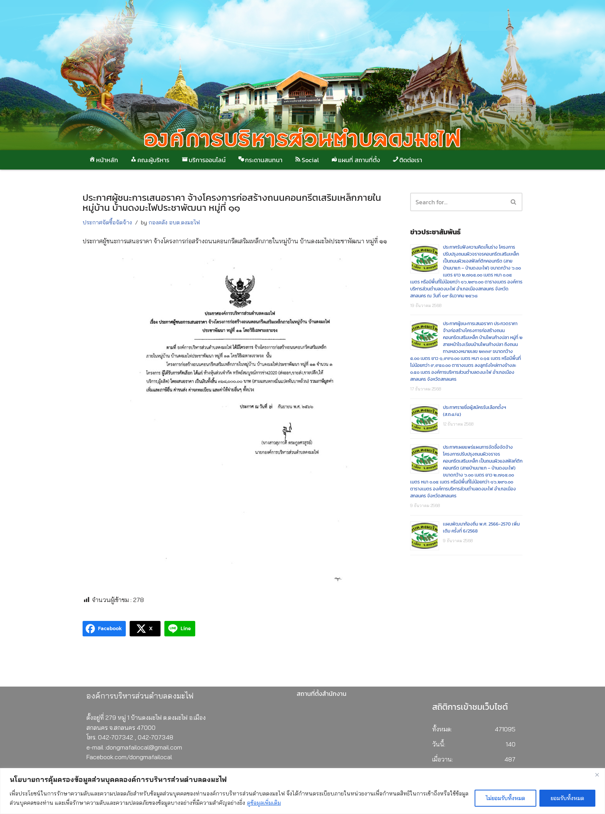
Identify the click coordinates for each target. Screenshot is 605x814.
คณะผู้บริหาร (149, 159)
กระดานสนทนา (259, 159)
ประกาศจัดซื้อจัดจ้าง (107, 222)
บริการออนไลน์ (203, 159)
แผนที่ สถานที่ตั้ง (355, 159)
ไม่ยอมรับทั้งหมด (505, 798)
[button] (513, 202)
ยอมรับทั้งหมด (567, 798)
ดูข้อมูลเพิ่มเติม (264, 802)
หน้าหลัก (103, 159)
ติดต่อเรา (407, 159)
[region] (302, 791)
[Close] (597, 774)
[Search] (513, 202)
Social (306, 159)
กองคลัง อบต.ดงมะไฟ (174, 222)
